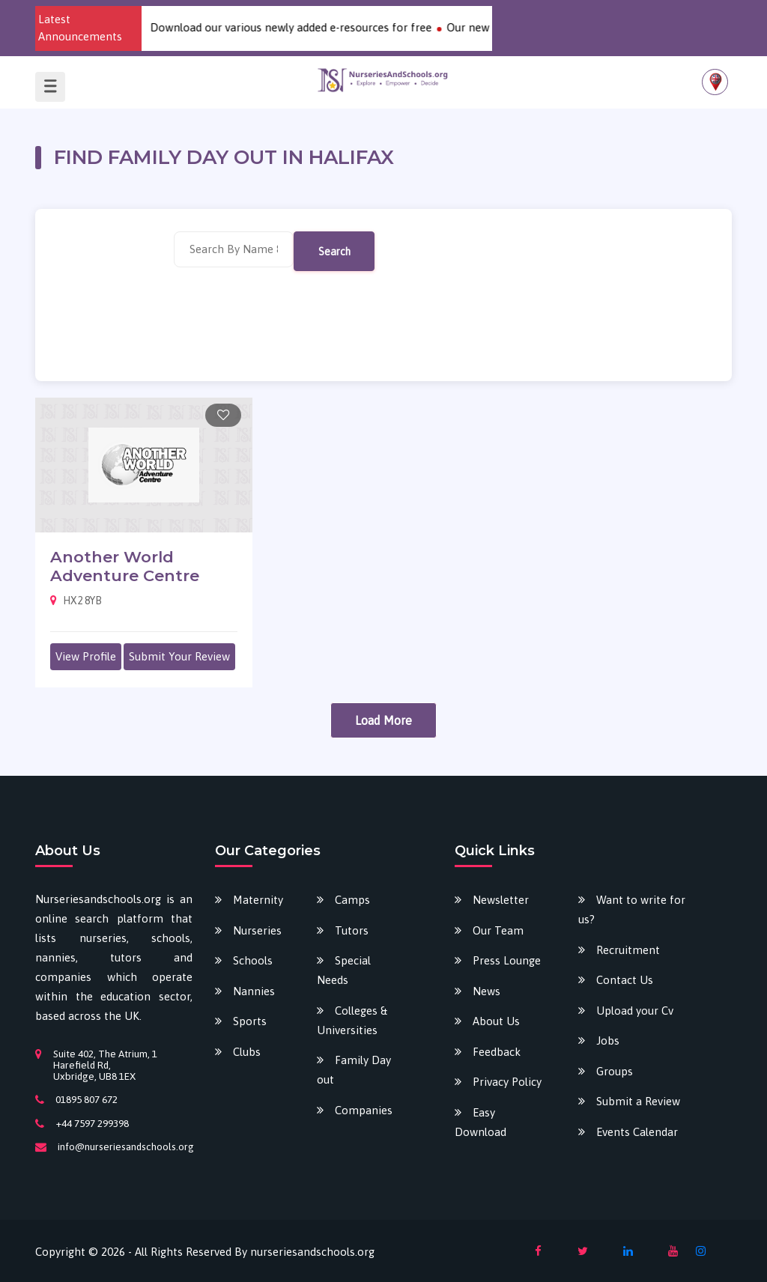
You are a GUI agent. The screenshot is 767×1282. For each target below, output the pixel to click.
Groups (614, 1071)
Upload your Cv (634, 1010)
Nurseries (257, 930)
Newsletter (501, 899)
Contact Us (624, 979)
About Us (496, 1021)
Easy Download (480, 1122)
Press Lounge (507, 960)
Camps (352, 899)
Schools (253, 960)
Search (334, 251)
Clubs (247, 1051)
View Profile (85, 656)
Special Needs (344, 970)
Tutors (352, 930)
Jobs (607, 1040)
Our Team (498, 930)
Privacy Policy (507, 1081)
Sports (250, 1021)
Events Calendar (637, 1131)
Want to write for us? (631, 909)
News (486, 991)
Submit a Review (638, 1101)
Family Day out (354, 1070)
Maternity (258, 899)
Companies (363, 1110)
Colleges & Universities (352, 1020)
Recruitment (628, 950)
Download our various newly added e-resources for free (299, 27)
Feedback (497, 1051)
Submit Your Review (179, 656)
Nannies (254, 991)
